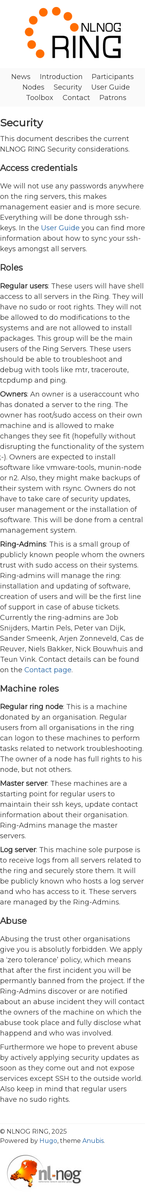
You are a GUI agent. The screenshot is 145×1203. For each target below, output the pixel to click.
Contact (76, 97)
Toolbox (39, 97)
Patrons (112, 97)
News (21, 76)
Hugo (48, 1140)
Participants (113, 76)
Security (68, 87)
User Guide (110, 87)
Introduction (61, 76)
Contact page (48, 670)
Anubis (93, 1140)
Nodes (33, 87)
